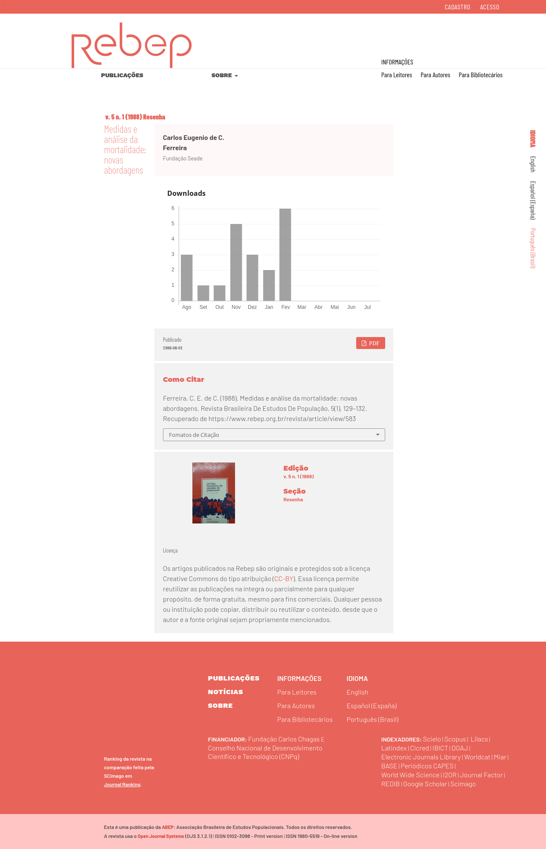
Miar (500, 757)
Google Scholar (425, 783)
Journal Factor (481, 774)
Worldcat (477, 757)
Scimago (463, 783)
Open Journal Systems (161, 836)
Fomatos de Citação (194, 435)
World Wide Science (410, 774)
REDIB (390, 783)
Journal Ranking (122, 784)
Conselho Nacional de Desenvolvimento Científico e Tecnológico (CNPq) (265, 752)
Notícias (226, 692)
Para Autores (435, 74)
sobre (220, 705)
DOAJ (460, 748)
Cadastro (457, 7)
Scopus (455, 739)
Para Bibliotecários (480, 74)
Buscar (503, 34)
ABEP (167, 827)
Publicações (122, 75)
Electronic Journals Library (421, 757)
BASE (389, 766)
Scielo (432, 739)
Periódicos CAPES (427, 766)
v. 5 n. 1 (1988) (123, 117)
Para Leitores (396, 74)
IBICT (440, 748)
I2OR (450, 774)
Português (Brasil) (533, 248)
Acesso (490, 7)
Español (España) (533, 200)
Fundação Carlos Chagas (284, 739)
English (533, 164)
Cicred (419, 748)
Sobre (222, 75)
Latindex (394, 748)
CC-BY (283, 578)
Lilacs (479, 739)
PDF (374, 343)
